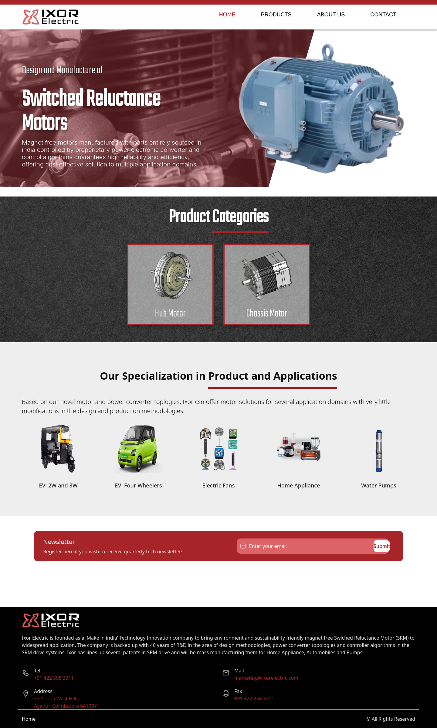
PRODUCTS (276, 15)
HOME (227, 15)
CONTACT (383, 15)
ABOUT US (331, 15)
